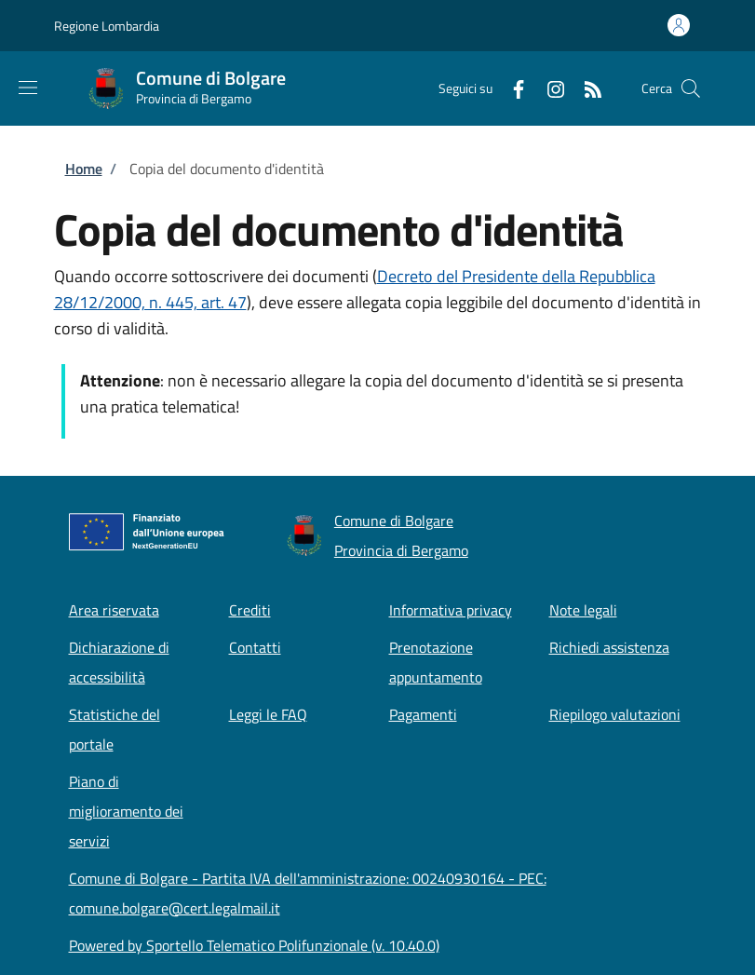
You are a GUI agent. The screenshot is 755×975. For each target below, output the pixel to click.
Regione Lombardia (106, 25)
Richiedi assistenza (609, 647)
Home (83, 168)
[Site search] (691, 88)
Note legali (583, 610)
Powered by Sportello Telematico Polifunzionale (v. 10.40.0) (254, 945)
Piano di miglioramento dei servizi (126, 811)
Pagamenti (423, 714)
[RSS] (585, 88)
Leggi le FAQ (268, 714)
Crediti (250, 610)
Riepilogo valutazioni (615, 714)
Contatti (255, 647)
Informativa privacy (450, 610)
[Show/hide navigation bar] (28, 87)
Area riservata (114, 610)
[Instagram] (548, 88)
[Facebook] (511, 88)
